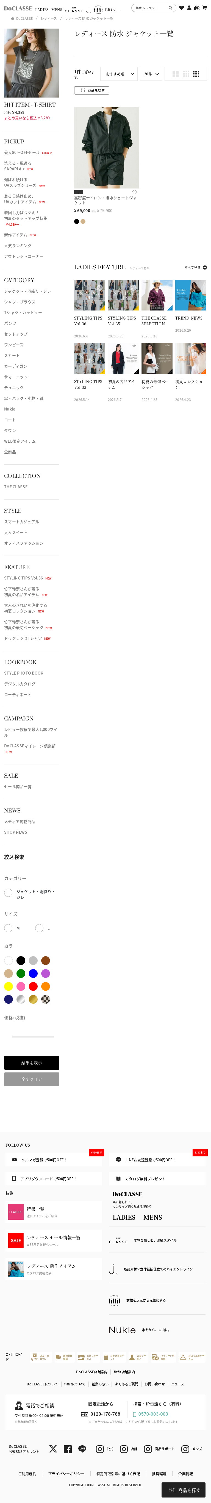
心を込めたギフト (114, 1357)
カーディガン (15, 366)
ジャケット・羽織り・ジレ (27, 291)
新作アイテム (20, 234)
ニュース (177, 1384)
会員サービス (137, 1357)
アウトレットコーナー (23, 256)
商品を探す (185, 1490)
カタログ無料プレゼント (140, 1178)
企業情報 (185, 1473)
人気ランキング (18, 245)
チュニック (14, 387)
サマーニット (16, 376)
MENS (56, 9)
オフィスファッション (23, 543)
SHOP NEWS (15, 832)
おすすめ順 (115, 73)
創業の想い (100, 1384)
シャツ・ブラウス (19, 301)
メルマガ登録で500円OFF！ (57, 1157)
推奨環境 (159, 1473)
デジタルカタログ (19, 683)
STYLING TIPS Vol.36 (27, 578)
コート (10, 419)
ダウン (10, 430)
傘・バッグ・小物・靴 (23, 398)
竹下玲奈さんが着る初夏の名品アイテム (26, 591)
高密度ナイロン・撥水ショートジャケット (105, 200)
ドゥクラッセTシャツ (27, 638)
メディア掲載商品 (19, 821)
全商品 (10, 451)
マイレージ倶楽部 (163, 1357)
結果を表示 (31, 1062)
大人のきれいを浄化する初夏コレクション (25, 608)
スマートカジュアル (21, 521)
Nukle (9, 409)
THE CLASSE (15, 486)
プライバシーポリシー (66, 1473)
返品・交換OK (40, 1357)
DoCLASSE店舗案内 (91, 1371)
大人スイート (16, 532)
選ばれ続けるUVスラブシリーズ (24, 182)
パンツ (10, 323)
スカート (12, 355)
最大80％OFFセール (28, 152)
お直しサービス (88, 1357)
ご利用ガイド (13, 1357)
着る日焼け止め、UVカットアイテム (24, 198)
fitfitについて (74, 1384)
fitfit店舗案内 (124, 1371)
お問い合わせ (155, 1384)
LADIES (42, 9)
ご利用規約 (27, 1473)
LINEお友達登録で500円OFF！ (161, 1157)
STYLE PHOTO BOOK (23, 673)
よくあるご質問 (126, 1384)
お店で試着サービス (192, 1357)
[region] (105, 8)
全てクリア (31, 1079)
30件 (148, 73)
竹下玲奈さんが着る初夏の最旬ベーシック (28, 624)
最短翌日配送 (64, 1357)
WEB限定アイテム (20, 441)
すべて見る (192, 267)
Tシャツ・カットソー (23, 312)
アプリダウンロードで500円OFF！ (44, 1178)
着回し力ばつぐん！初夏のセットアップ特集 (25, 218)
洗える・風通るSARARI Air (18, 165)
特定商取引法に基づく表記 (118, 1473)
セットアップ (16, 334)
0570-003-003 (153, 1414)
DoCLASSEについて (42, 1384)
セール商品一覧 (18, 786)
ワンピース (13, 344)
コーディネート (17, 694)
